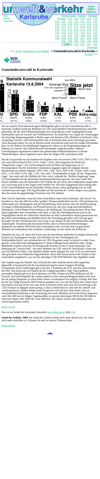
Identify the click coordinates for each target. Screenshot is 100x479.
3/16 (82, 27)
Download (92, 47)
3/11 (89, 32)
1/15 (70, 30)
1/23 (70, 21)
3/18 (89, 24)
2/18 (95, 24)
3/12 (70, 32)
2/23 (63, 21)
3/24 (82, 18)
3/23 (57, 21)
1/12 (82, 32)
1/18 (57, 27)
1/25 (76, 18)
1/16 (95, 27)
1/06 (70, 41)
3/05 (76, 41)
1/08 (70, 38)
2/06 (63, 41)
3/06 (95, 38)
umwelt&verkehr (55, 312)
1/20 (63, 24)
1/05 (89, 41)
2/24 (89, 18)
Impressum (8, 20)
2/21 (89, 21)
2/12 (76, 32)
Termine (61, 18)
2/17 (70, 27)
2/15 (63, 30)
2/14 (82, 30)
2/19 (76, 24)
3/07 (76, 38)
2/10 (70, 35)
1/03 (95, 44)
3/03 (82, 44)
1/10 (76, 35)
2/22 (76, 21)
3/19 (70, 24)
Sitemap (6, 18)
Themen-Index (68, 16)
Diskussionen (8, 325)
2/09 (89, 35)
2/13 (57, 32)
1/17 (76, 27)
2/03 (89, 44)
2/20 (57, 24)
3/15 (57, 30)
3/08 (57, 38)
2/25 (70, 18)
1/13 (63, 32)
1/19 (82, 24)
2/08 (63, 38)
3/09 (82, 35)
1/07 (89, 38)
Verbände (92, 16)
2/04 (73, 312)
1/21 (95, 21)
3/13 (95, 30)
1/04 (76, 44)
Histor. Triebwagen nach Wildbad (32, 51)
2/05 (82, 41)
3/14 (76, 30)
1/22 (82, 21)
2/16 (89, 27)
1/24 (95, 18)
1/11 (57, 35)
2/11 (95, 32)
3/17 (63, 27)
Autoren (82, 16)
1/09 (95, 35)
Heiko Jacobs (8, 307)
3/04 (95, 41)
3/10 (63, 35)
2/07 (82, 38)
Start (5, 16)
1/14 (89, 30)
